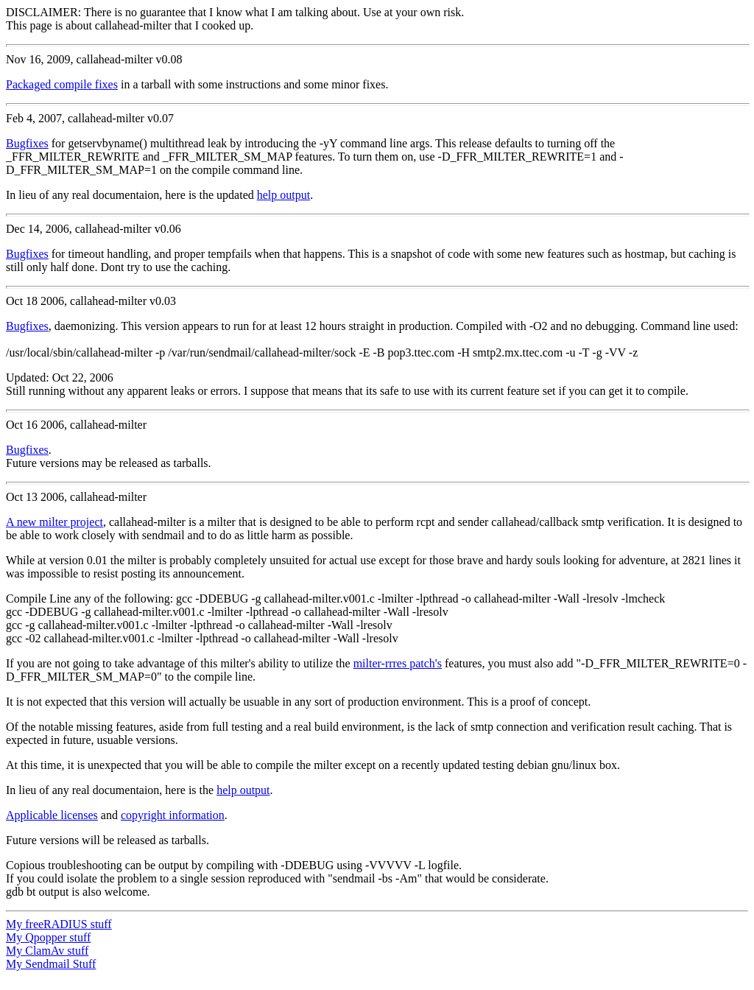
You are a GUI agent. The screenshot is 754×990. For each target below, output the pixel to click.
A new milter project (54, 522)
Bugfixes (27, 143)
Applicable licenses (52, 815)
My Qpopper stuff (48, 937)
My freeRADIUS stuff (59, 924)
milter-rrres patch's (397, 663)
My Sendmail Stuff (51, 964)
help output (283, 195)
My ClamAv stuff (47, 950)
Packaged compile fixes (62, 84)
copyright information (173, 815)
